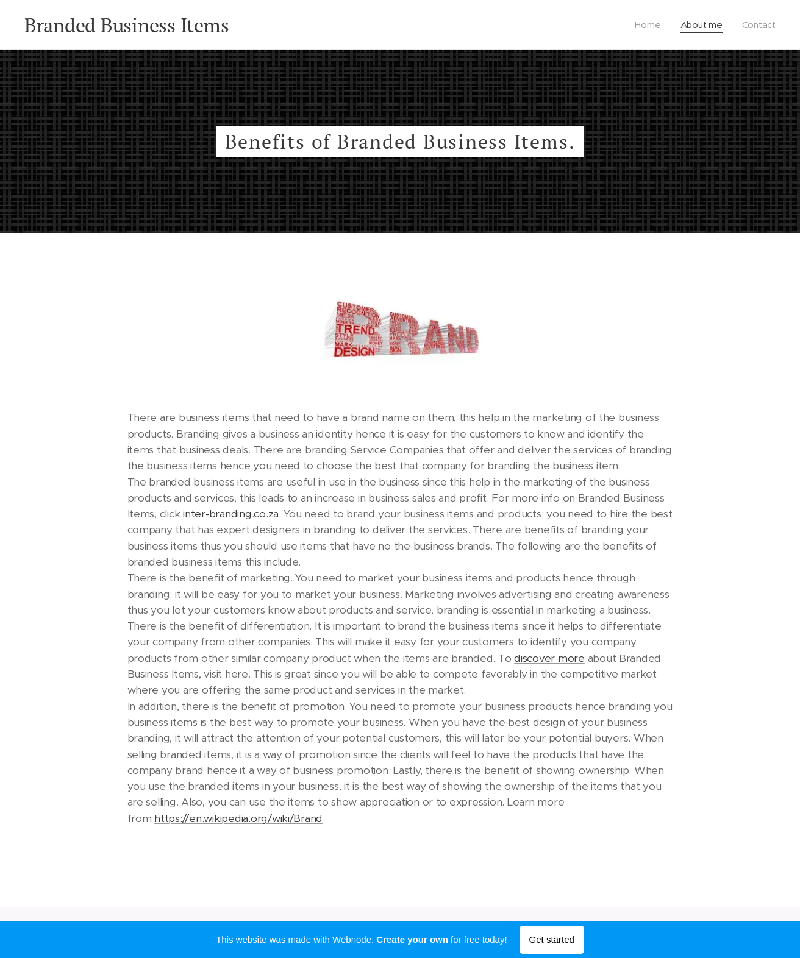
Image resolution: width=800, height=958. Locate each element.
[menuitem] (648, 25)
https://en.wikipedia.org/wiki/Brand (238, 818)
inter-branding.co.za (231, 513)
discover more (549, 658)
